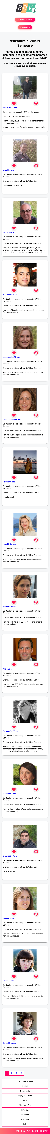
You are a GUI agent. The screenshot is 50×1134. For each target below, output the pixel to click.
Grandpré (25, 1119)
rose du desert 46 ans (12, 419)
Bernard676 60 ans (11, 731)
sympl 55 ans (8, 170)
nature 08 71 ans (10, 108)
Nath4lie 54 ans (9, 544)
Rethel (25, 1086)
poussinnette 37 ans (11, 357)
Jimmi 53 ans (8, 232)
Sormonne (25, 1115)
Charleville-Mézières (25, 1081)
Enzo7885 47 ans (10, 856)
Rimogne (25, 1110)
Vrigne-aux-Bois (25, 1105)
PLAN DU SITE (32, 1131)
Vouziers (25, 1100)
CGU (23, 1131)
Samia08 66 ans (9, 1043)
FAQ (17, 1131)
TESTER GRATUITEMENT (25, 19)
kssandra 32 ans (9, 606)
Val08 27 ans (8, 981)
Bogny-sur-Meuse (25, 1096)
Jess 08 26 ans (9, 918)
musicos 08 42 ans (10, 295)
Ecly (25, 1124)
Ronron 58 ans (9, 482)
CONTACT (44, 1131)
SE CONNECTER (25, 27)
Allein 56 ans (8, 669)
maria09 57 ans (9, 794)
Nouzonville (25, 1091)
